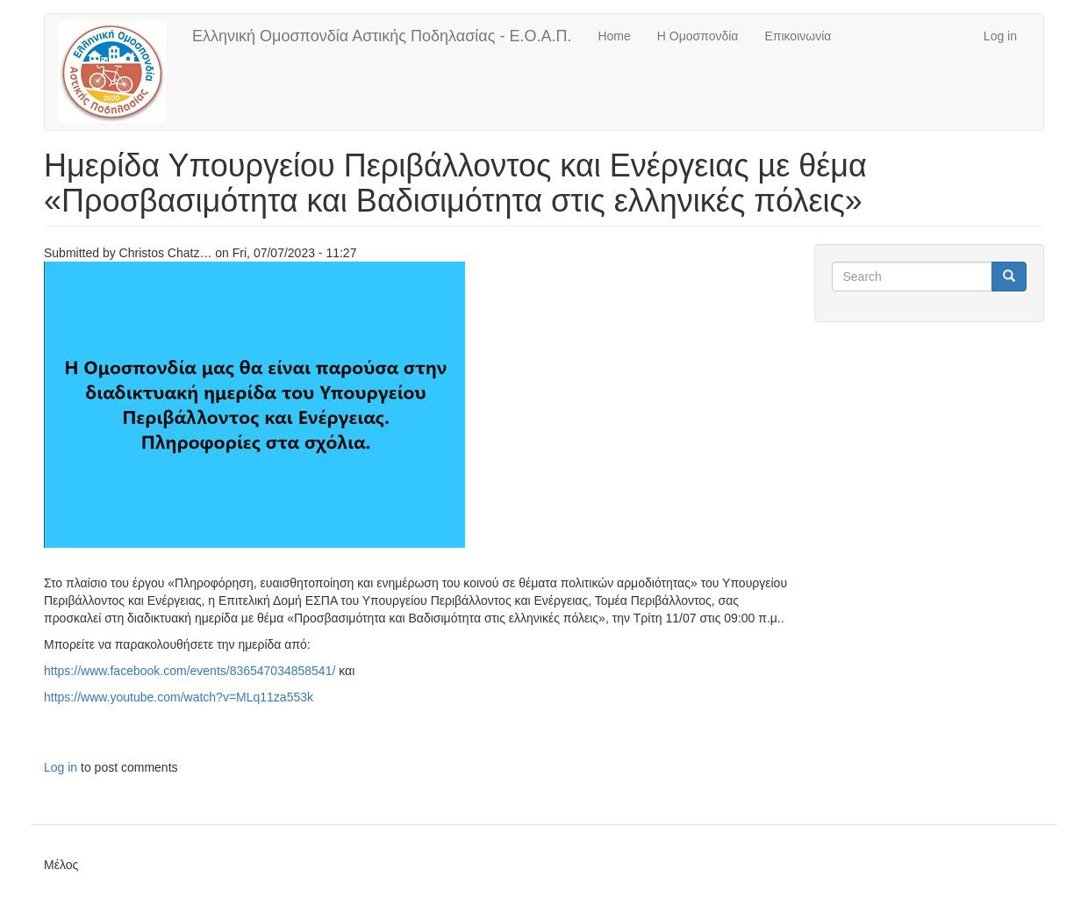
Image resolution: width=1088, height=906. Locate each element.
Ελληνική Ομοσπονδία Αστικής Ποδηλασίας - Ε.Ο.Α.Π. (381, 36)
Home (614, 36)
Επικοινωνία (797, 36)
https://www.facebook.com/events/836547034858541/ (189, 671)
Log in (1000, 36)
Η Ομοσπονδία (698, 36)
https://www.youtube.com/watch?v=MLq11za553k (178, 697)
